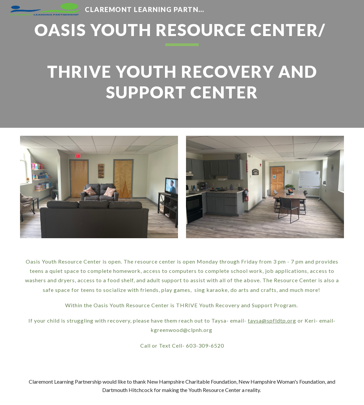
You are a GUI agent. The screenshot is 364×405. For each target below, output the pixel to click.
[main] (182, 64)
